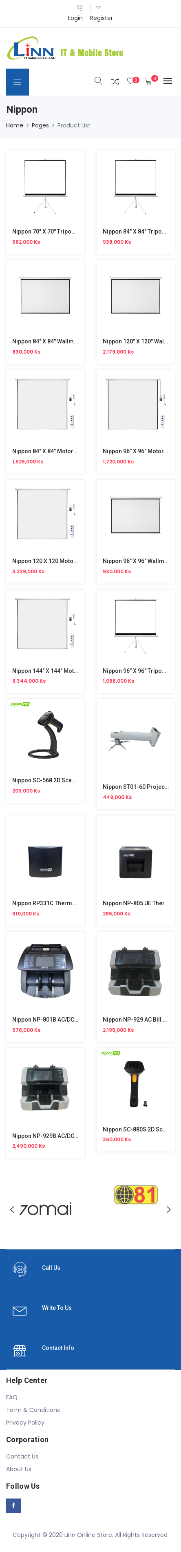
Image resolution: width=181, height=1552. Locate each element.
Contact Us (22, 1456)
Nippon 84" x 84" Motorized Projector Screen (72, 451)
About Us (18, 1469)
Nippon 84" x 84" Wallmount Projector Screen (72, 341)
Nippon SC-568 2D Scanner (48, 780)
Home (14, 125)
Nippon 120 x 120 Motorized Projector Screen (73, 561)
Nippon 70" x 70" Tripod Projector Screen (67, 231)
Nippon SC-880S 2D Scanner (140, 1129)
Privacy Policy (25, 1422)
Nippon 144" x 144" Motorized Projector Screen (75, 671)
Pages (40, 125)
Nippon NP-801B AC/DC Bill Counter (59, 1019)
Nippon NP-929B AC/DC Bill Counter (59, 1136)
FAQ (12, 1397)
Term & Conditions (33, 1410)
